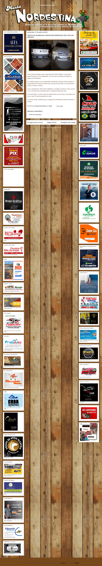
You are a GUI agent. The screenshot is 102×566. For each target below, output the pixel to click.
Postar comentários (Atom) (53, 127)
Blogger (76, 563)
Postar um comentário (35, 114)
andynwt (63, 563)
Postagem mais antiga (68, 122)
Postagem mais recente (35, 122)
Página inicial (51, 122)
